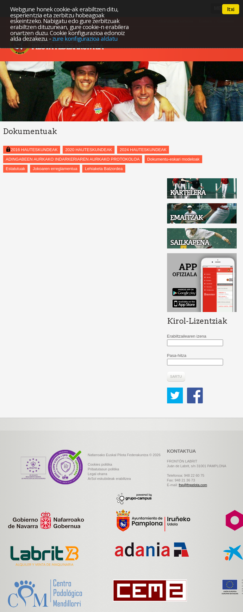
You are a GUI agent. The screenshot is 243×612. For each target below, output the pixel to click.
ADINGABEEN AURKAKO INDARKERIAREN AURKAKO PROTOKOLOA (73, 159)
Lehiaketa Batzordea (103, 168)
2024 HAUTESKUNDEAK (143, 149)
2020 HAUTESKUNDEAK (88, 149)
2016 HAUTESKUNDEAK (32, 149)
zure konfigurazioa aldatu (84, 38)
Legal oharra (97, 474)
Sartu (176, 376)
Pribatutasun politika (103, 469)
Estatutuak (15, 168)
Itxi (230, 9)
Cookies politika (100, 464)
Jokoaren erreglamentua (55, 168)
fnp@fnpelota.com (193, 485)
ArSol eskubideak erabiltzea (109, 478)
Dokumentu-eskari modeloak (173, 159)
